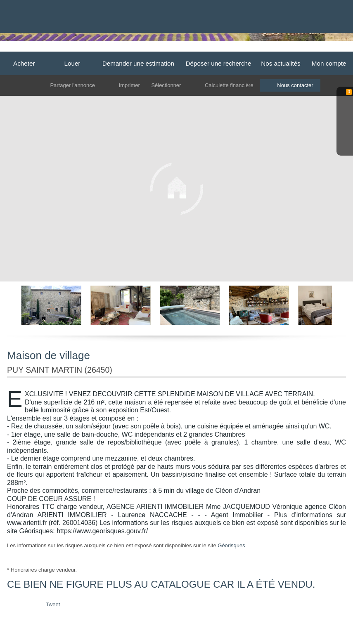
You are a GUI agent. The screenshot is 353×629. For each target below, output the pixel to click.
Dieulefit (118, 48)
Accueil (91, 48)
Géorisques (231, 545)
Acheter (24, 63)
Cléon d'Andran (296, 48)
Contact (333, 48)
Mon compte (329, 63)
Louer (72, 63)
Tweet (53, 604)
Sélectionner (166, 85)
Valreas (260, 48)
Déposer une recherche (218, 63)
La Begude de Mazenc (162, 48)
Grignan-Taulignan (220, 48)
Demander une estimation (138, 63)
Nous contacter (295, 85)
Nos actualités (281, 63)
